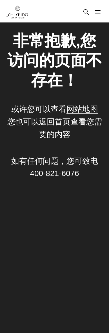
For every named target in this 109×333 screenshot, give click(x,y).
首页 (62, 121)
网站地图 (82, 109)
